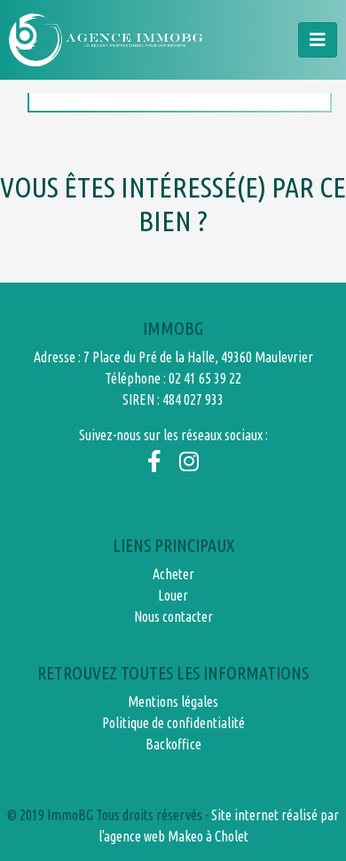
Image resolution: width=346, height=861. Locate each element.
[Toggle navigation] (317, 40)
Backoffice (173, 744)
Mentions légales (173, 702)
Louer (173, 595)
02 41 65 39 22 (205, 378)
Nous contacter (173, 616)
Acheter (173, 574)
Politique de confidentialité (173, 723)
